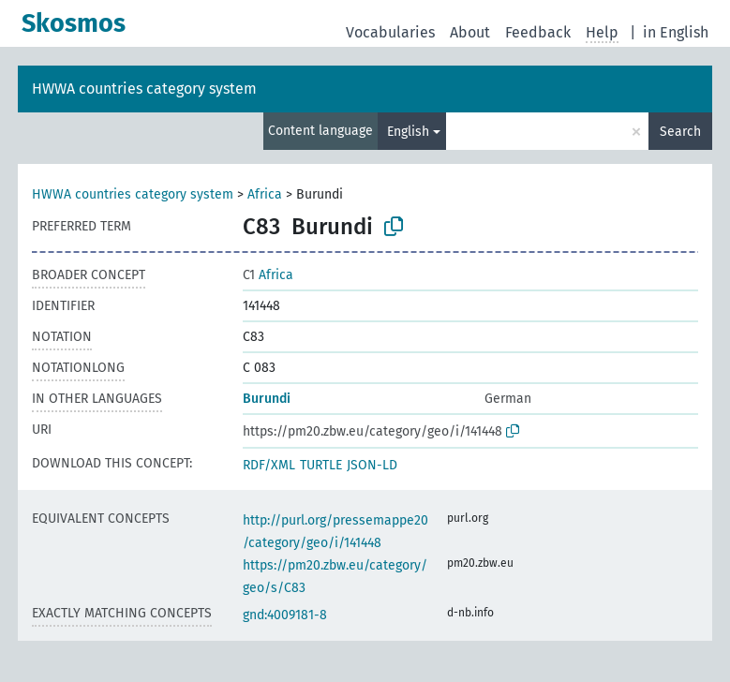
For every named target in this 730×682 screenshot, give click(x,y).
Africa (264, 194)
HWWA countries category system (144, 88)
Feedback (538, 32)
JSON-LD (372, 465)
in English (675, 32)
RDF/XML (269, 465)
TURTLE (321, 465)
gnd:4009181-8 (285, 615)
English (408, 132)
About (470, 32)
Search (680, 132)
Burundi (267, 399)
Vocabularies (390, 32)
